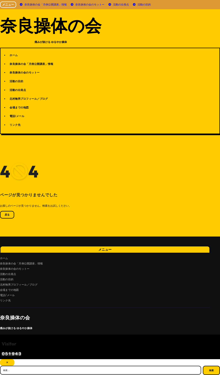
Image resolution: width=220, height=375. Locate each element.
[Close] (7, 362)
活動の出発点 (18, 90)
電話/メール (17, 116)
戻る (7, 214)
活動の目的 (16, 81)
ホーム (14, 55)
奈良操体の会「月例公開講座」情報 (31, 64)
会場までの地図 (19, 107)
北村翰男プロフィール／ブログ (29, 99)
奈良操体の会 (50, 25)
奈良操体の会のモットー (25, 72)
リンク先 (15, 125)
